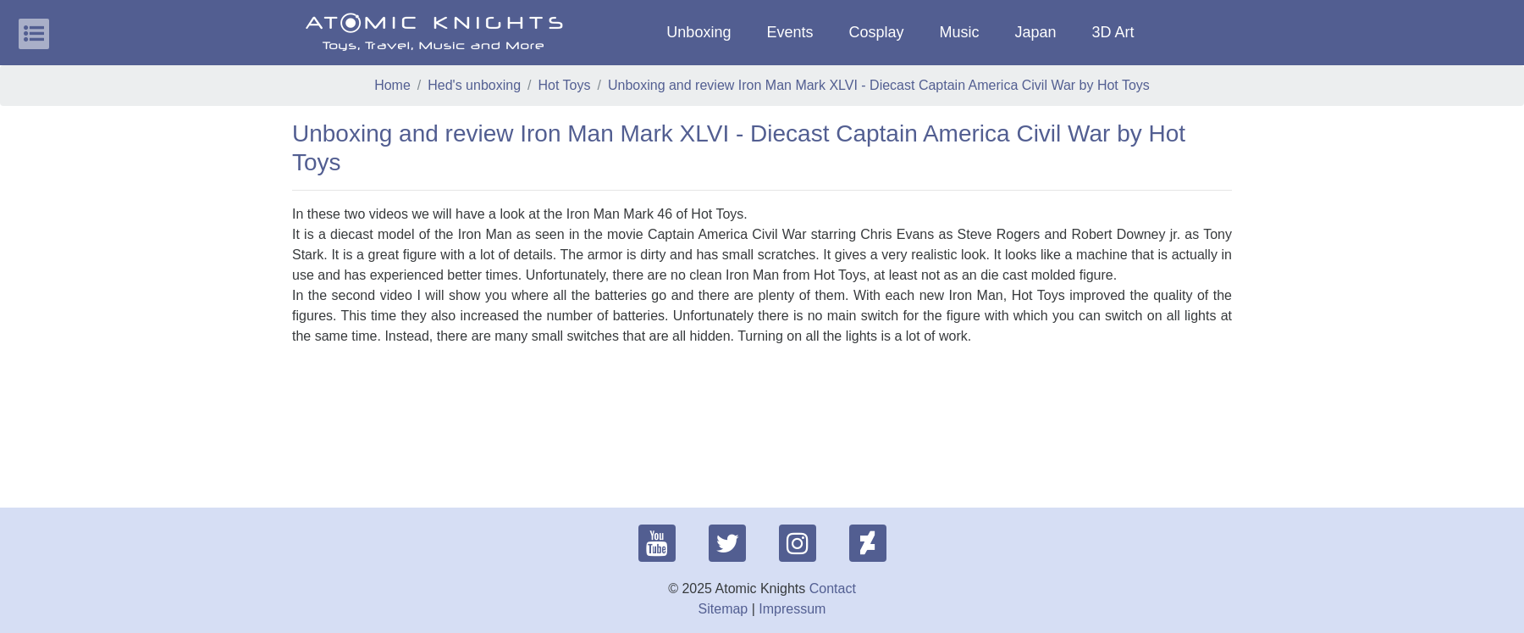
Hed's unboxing (474, 85)
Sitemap (723, 609)
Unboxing (698, 32)
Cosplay (875, 32)
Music (959, 32)
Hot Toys (564, 85)
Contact (832, 588)
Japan (1036, 32)
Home (392, 85)
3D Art (1113, 32)
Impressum (792, 609)
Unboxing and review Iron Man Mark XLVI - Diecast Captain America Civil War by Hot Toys (879, 85)
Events (789, 32)
